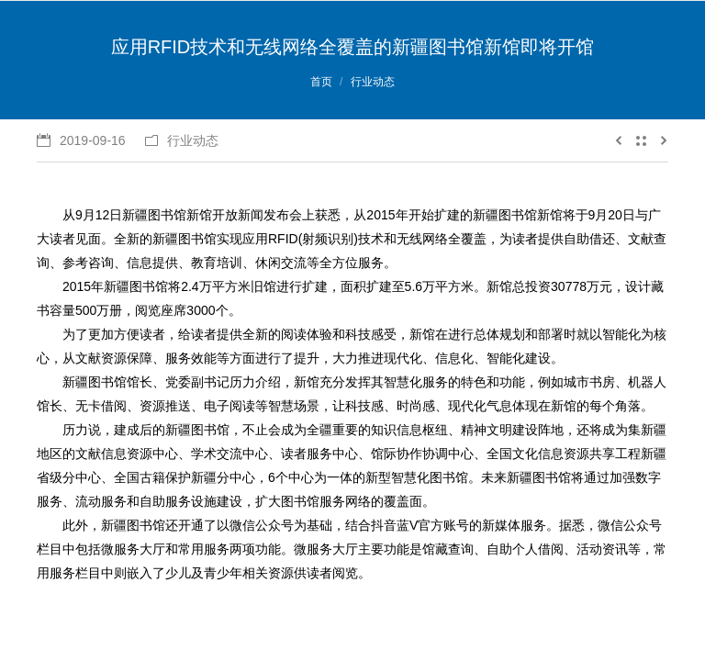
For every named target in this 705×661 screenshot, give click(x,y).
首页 (321, 81)
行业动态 (373, 81)
